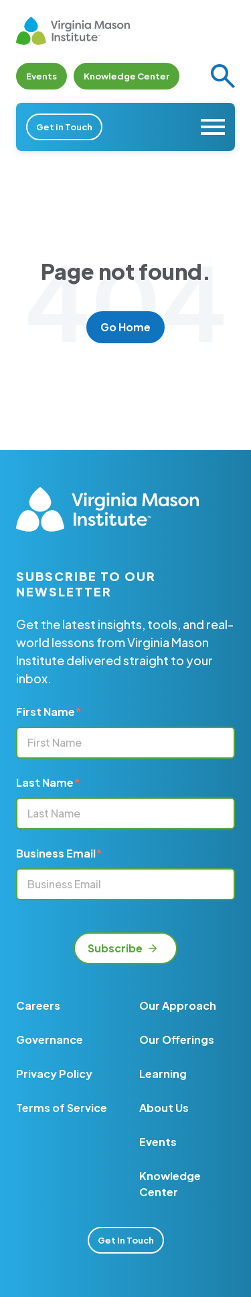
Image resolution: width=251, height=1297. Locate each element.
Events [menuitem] (158, 1142)
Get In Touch (126, 1240)
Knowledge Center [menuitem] (170, 1184)
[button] (223, 76)
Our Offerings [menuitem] (176, 1040)
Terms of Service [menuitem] (61, 1108)
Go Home (125, 327)
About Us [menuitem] (164, 1108)
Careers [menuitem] (38, 1005)
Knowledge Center (126, 76)
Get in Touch (64, 127)
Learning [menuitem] (163, 1074)
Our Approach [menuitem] (177, 1005)
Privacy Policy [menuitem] (54, 1074)
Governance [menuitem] (49, 1040)
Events (41, 76)
